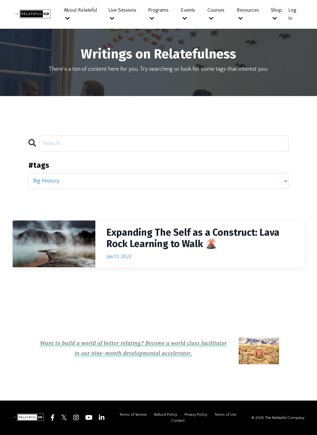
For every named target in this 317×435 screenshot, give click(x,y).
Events (188, 14)
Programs (158, 14)
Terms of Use (225, 415)
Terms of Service (133, 415)
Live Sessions (122, 14)
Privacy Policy (195, 415)
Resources (248, 14)
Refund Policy (165, 415)
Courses (215, 14)
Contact (178, 421)
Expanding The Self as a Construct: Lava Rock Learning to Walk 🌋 (192, 238)
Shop (276, 14)
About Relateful (80, 14)
